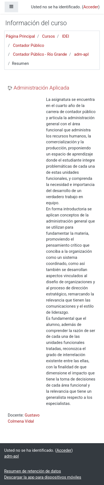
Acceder (90, 6)
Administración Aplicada (41, 88)
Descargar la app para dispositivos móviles (42, 477)
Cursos (48, 36)
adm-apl (81, 54)
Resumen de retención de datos (32, 471)
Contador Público (28, 45)
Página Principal (20, 36)
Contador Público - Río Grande (40, 54)
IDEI (65, 36)
